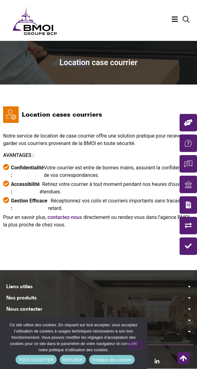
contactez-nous (65, 217)
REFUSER (73, 359)
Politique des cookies (112, 359)
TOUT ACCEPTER (36, 359)
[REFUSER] (135, 344)
